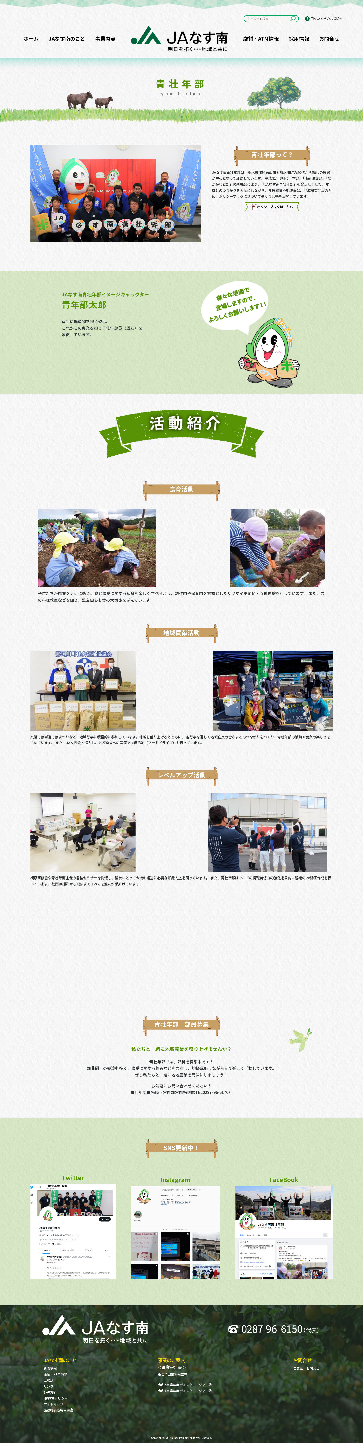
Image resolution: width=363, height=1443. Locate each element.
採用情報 (299, 38)
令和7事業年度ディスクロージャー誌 (185, 1390)
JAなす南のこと (67, 38)
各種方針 (50, 1392)
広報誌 (48, 1380)
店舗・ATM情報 (261, 38)
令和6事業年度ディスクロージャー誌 (185, 1384)
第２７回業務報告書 (172, 1374)
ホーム (31, 38)
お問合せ (329, 38)
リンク (48, 1386)
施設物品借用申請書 (58, 1410)
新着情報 (50, 1368)
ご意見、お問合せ (306, 1368)
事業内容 (105, 38)
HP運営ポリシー (56, 1398)
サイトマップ (53, 1404)
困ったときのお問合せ (326, 18)
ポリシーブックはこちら (272, 207)
